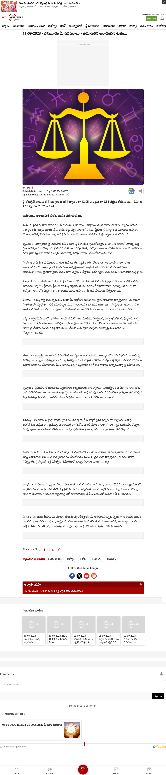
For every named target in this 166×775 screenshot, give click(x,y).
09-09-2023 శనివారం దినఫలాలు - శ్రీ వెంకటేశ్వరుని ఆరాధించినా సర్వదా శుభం (83, 639)
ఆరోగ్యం (52, 26)
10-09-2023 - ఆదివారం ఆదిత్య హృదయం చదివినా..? (53, 591)
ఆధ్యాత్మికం (108, 26)
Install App (151, 18)
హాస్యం (133, 26)
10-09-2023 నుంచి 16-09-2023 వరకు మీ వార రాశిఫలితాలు (58, 639)
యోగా (122, 26)
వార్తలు (6, 26)
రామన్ (30, 187)
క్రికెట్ (62, 26)
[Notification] (162, 18)
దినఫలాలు (146, 26)
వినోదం (83, 558)
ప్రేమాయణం (92, 26)
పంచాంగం (18, 26)
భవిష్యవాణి (75, 26)
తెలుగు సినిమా (36, 26)
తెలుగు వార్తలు (54, 558)
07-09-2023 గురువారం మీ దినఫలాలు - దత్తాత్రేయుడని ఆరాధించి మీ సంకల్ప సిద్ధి (134, 639)
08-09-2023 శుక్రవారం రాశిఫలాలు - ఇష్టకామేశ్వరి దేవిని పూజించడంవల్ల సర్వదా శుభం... (109, 639)
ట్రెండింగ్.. (111, 558)
